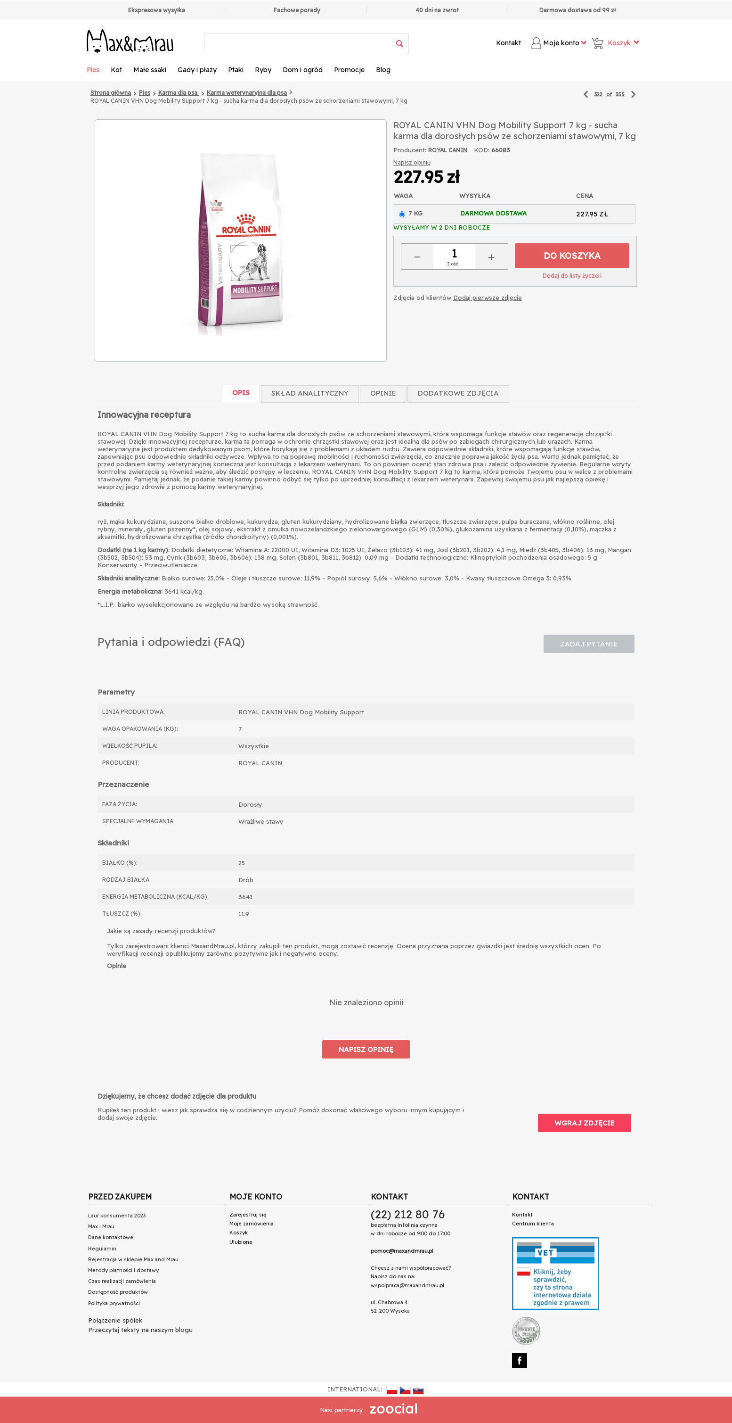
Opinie (383, 393)
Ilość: (453, 264)
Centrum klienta (533, 1223)
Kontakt (508, 43)
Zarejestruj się (247, 1214)
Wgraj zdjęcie (584, 1122)
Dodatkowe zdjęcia (458, 393)
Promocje (349, 70)
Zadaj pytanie (589, 643)
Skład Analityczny (310, 393)
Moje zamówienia (251, 1223)
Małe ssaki (149, 70)
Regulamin (102, 1248)
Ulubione (240, 1242)
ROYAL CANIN (447, 150)
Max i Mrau (101, 1226)
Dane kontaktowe (110, 1237)
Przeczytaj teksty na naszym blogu (140, 1329)
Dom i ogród (303, 70)
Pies (93, 70)
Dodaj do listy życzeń (572, 275)
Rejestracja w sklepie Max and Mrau (133, 1259)
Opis (241, 392)
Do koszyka (572, 255)
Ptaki (236, 70)
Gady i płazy (197, 70)
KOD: (481, 150)
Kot (116, 70)
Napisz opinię (412, 162)
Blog (383, 70)
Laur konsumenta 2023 (117, 1215)
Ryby (263, 70)
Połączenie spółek (115, 1320)
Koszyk (238, 1232)
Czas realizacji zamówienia (122, 1281)
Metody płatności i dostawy (123, 1270)
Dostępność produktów (118, 1292)
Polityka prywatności (114, 1303)
